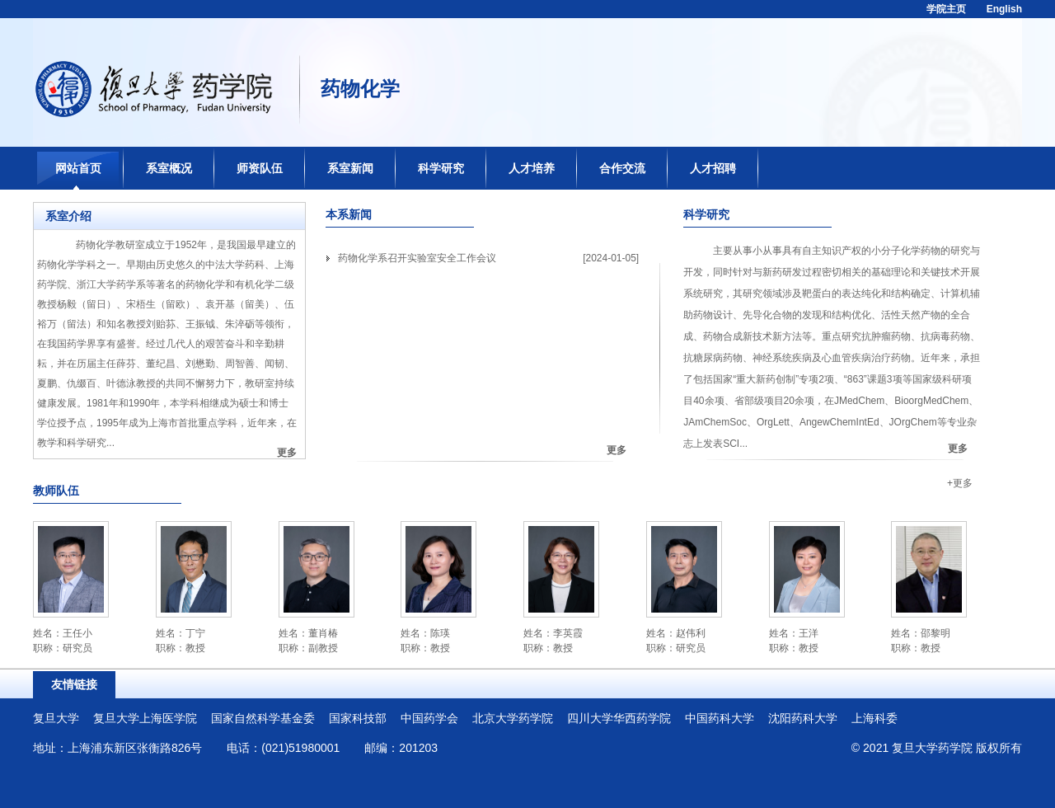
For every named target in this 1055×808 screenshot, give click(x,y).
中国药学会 (429, 718)
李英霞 (568, 633)
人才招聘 (713, 168)
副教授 (323, 648)
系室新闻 (350, 168)
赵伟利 (691, 633)
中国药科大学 (719, 718)
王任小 (77, 633)
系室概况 (169, 168)
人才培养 (532, 168)
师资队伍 (260, 168)
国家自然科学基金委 (263, 718)
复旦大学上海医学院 (145, 718)
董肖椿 (323, 633)
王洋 (808, 633)
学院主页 (946, 9)
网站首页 (78, 168)
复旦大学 (56, 718)
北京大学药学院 (512, 718)
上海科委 (874, 718)
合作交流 (622, 168)
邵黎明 (935, 633)
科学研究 (441, 168)
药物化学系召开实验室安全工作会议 (417, 258)
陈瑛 (440, 633)
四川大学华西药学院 (619, 718)
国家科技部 (358, 718)
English (1004, 9)
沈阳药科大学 (802, 718)
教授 (195, 648)
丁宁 (195, 633)
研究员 (77, 648)
